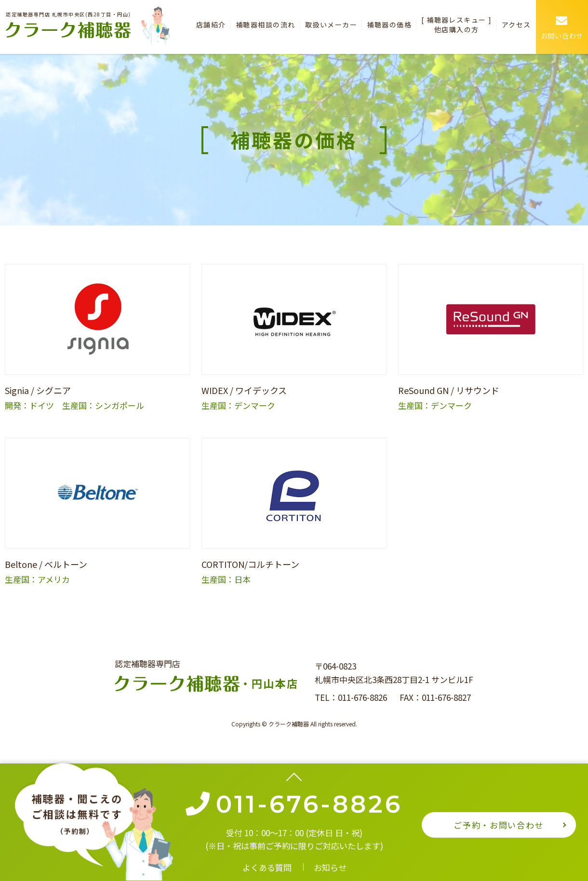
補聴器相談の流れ (262, 24)
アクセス (516, 24)
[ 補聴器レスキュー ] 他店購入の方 (456, 24)
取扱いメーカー (328, 24)
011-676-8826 (362, 697)
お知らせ (330, 867)
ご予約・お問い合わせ (499, 825)
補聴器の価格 (387, 24)
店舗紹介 (207, 24)
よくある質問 (267, 867)
